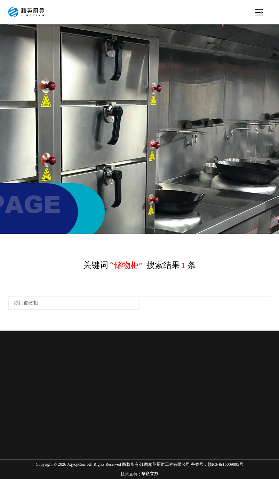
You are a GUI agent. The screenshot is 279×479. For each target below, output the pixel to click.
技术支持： (139, 474)
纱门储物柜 (26, 303)
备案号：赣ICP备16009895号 (217, 464)
